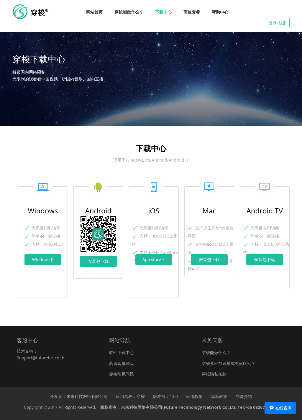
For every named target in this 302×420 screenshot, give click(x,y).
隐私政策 (219, 396)
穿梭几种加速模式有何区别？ (228, 363)
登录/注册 (278, 23)
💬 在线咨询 (280, 408)
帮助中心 (220, 12)
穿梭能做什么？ (128, 12)
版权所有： (189, 407)
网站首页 (94, 12)
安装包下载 (98, 261)
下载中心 (163, 12)
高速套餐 (191, 12)
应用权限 (194, 396)
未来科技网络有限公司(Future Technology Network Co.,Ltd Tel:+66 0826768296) (199, 407)
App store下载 (153, 261)
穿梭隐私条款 (214, 374)
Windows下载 (43, 261)
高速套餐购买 (121, 363)
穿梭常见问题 (121, 374)
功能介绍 (244, 396)
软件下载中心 (121, 352)
